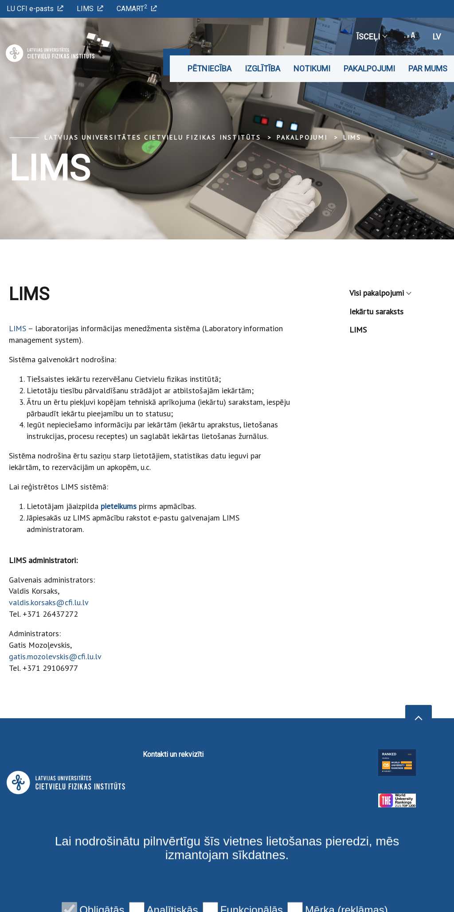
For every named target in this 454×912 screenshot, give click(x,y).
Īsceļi (371, 36)
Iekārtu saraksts (376, 311)
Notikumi (312, 68)
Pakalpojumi (369, 68)
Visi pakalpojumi (380, 293)
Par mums (427, 68)
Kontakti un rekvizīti (173, 754)
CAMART (137, 8)
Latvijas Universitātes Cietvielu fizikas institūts (152, 137)
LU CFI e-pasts (35, 8)
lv (437, 36)
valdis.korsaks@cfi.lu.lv (49, 602)
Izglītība (262, 68)
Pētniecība (209, 68)
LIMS (90, 8)
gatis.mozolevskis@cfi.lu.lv (55, 656)
